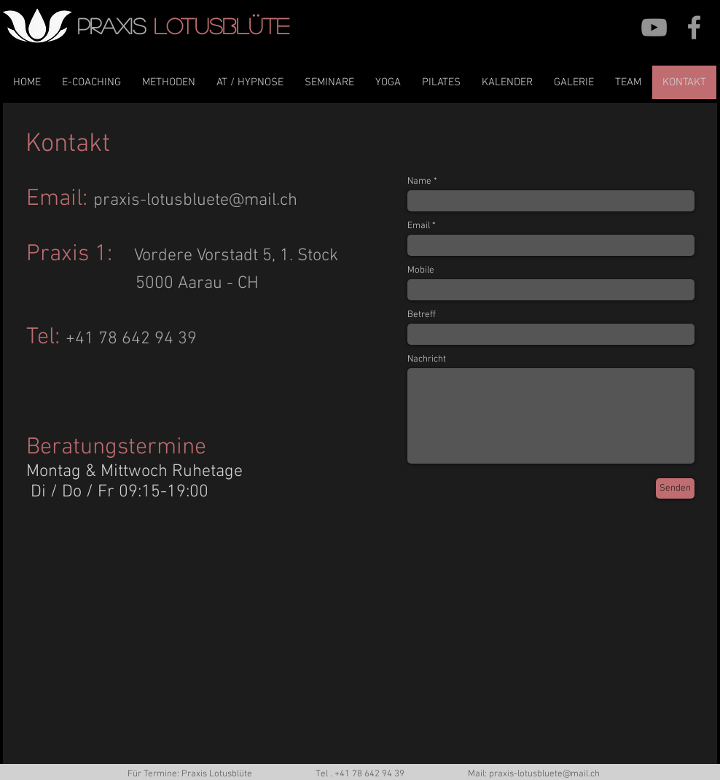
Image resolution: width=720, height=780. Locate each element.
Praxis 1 (66, 254)
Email (54, 199)
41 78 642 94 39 (372, 774)
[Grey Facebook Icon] (694, 27)
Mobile (420, 271)
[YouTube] (654, 27)
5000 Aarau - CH (197, 283)
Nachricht (426, 359)
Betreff (421, 315)
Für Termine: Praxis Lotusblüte (190, 774)
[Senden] (675, 488)
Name (419, 182)
